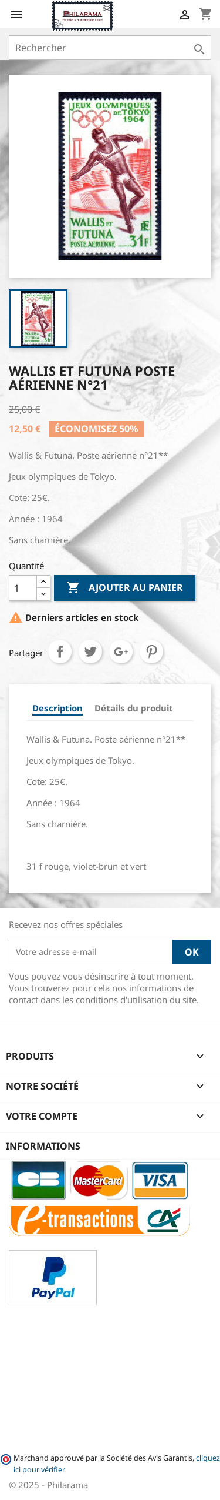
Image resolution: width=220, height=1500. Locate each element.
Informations (43, 1146)
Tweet (90, 651)
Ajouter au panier (124, 588)
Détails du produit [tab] (133, 708)
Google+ (121, 651)
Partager (60, 651)
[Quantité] (23, 588)
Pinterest (151, 651)
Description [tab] (57, 708)
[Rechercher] (110, 47)
